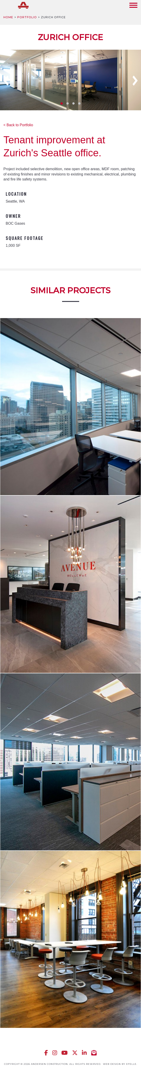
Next (135, 81)
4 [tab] (79, 103)
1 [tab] (61, 103)
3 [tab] (73, 103)
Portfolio (27, 17)
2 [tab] (67, 103)
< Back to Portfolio (18, 125)
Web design (112, 1064)
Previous (6, 81)
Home (8, 17)
